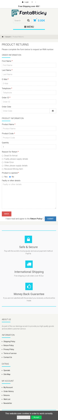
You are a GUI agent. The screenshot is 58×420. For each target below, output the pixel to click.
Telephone (6, 88)
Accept (36, 417)
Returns (7, 395)
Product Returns (18, 37)
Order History (9, 391)
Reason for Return (9, 152)
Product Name (8, 124)
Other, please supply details (15, 165)
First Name (6, 61)
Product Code (8, 133)
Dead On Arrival (9, 155)
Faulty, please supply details (15, 159)
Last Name (6, 70)
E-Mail (4, 79)
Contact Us (8, 357)
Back (6, 214)
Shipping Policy (9, 341)
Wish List (7, 399)
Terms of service (10, 353)
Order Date (6, 107)
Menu (29, 26)
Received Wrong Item (12, 169)
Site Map (7, 374)
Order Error (8, 162)
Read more (23, 417)
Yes (4, 177)
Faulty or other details (11, 180)
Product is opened (10, 173)
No (11, 177)
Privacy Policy (9, 349)
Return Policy (9, 345)
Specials (7, 370)
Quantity (5, 142)
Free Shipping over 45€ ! (29, 6)
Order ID (5, 97)
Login (25, 2)
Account (8, 37)
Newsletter (8, 403)
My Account (8, 387)
